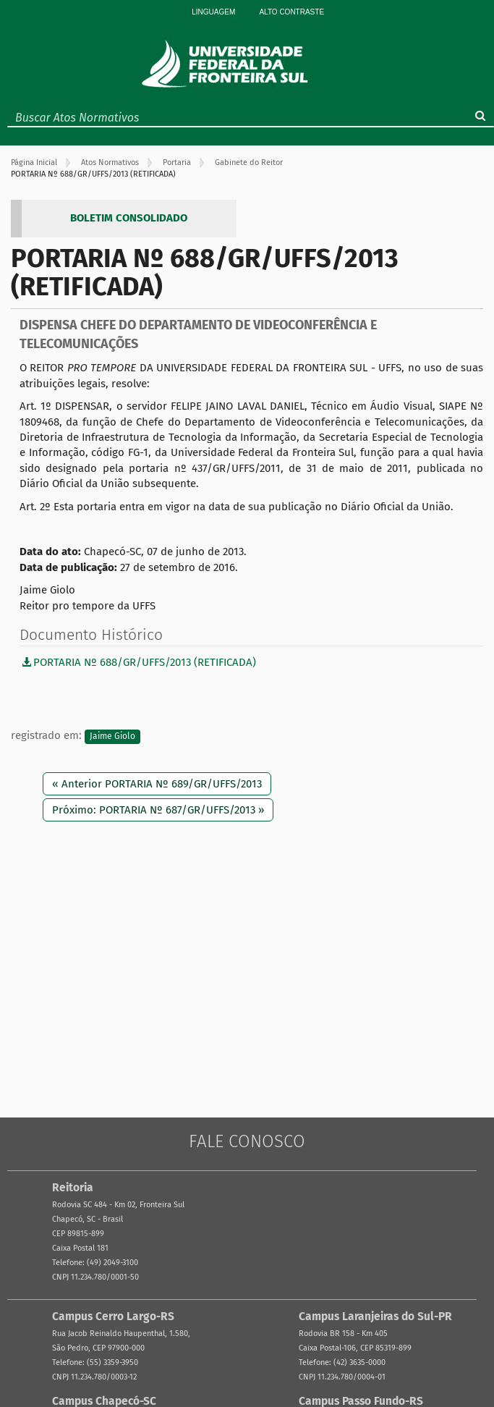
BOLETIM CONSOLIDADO (128, 217)
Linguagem (213, 12)
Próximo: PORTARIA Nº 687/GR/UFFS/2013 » (158, 809)
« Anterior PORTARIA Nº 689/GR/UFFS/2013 (157, 783)
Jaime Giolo (112, 736)
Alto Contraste (291, 12)
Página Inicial (34, 162)
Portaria (177, 162)
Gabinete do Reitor (249, 162)
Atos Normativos (110, 162)
